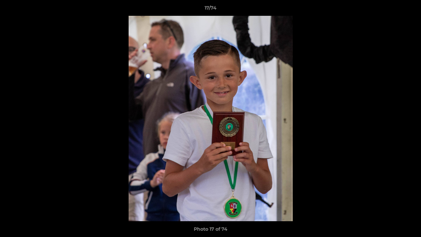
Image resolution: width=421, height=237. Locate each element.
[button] (409, 10)
